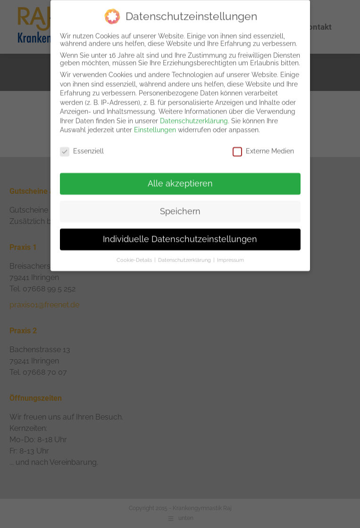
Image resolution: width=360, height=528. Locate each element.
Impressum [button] (230, 254)
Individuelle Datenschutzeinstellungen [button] (180, 233)
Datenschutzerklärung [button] (185, 254)
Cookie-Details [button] (135, 254)
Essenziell (82, 145)
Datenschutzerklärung (194, 115)
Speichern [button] (180, 205)
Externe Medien (263, 145)
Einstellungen (155, 124)
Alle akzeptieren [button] (180, 177)
